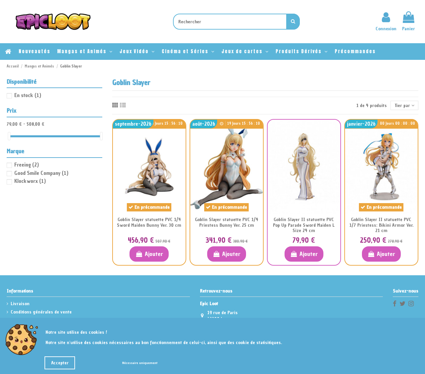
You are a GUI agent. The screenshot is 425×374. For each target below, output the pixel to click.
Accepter (60, 363)
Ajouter (149, 254)
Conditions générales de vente (41, 312)
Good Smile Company (41, 173)
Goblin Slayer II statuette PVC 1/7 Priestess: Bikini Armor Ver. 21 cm (381, 225)
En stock (27, 95)
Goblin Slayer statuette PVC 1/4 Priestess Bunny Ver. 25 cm (226, 222)
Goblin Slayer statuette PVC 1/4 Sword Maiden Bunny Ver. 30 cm (149, 222)
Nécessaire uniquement (139, 363)
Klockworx (30, 181)
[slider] (9, 136)
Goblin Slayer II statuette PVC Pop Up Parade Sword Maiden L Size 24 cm (304, 225)
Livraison (20, 304)
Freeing (26, 164)
